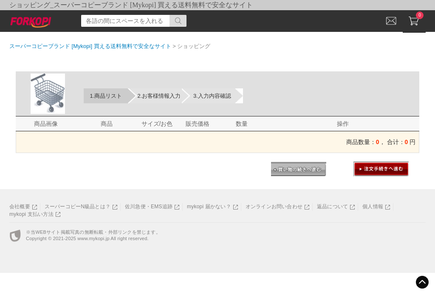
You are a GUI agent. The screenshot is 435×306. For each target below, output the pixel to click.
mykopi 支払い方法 (31, 214)
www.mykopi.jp (93, 238)
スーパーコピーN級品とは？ (77, 207)
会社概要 (19, 207)
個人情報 (372, 207)
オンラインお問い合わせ (274, 207)
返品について (332, 207)
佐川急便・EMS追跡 (148, 207)
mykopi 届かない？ (209, 207)
